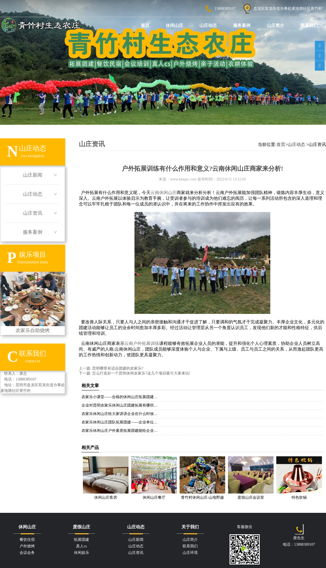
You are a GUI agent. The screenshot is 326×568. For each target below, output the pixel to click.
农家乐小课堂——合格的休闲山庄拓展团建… (120, 397)
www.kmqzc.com (183, 179)
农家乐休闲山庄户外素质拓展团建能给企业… (120, 431)
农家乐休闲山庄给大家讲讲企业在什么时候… (120, 414)
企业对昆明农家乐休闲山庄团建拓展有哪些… (120, 405)
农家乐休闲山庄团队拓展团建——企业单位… (120, 422)
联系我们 (309, 25)
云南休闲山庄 (164, 192)
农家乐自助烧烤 (32, 302)
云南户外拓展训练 (141, 343)
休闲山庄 (174, 25)
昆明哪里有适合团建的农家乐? (117, 368)
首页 (145, 25)
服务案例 (241, 25)
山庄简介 (275, 25)
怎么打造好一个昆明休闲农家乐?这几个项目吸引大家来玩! (140, 373)
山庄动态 (208, 25)
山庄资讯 (32, 213)
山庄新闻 (32, 175)
